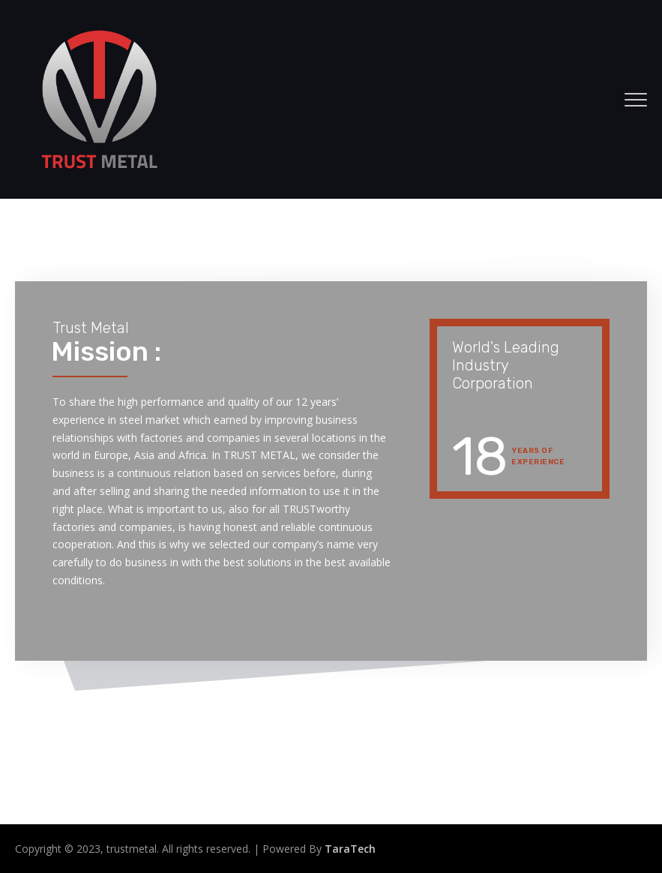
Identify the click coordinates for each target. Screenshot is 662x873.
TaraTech (350, 849)
